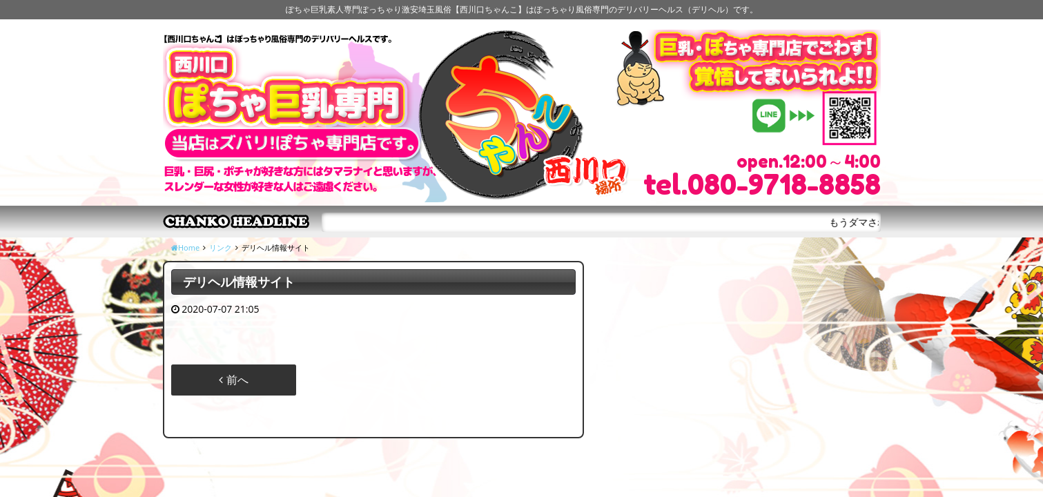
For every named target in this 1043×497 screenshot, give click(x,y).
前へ (233, 379)
